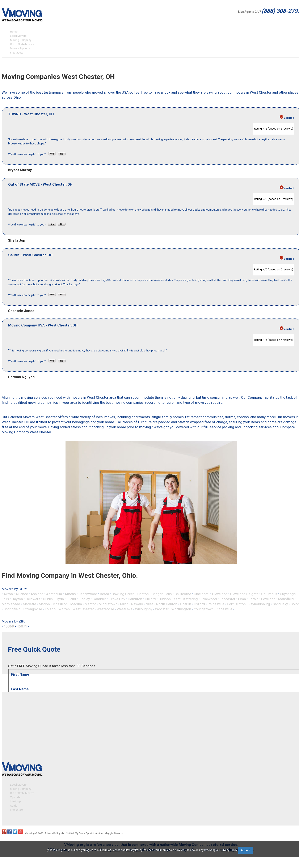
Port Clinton (236, 604)
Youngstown (204, 609)
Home (13, 31)
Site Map (15, 800)
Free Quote (16, 52)
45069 (9, 626)
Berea (104, 594)
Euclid (71, 599)
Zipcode (15, 796)
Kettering (190, 599)
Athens (70, 594)
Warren (64, 609)
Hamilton (135, 599)
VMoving (30, 832)
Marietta (29, 604)
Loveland (268, 599)
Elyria (59, 599)
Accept (245, 850)
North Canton (166, 604)
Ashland (37, 594)
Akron (8, 594)
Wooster (162, 609)
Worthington (181, 609)
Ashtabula (54, 594)
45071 (22, 626)
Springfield (12, 609)
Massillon (60, 604)
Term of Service (111, 850)
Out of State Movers (22, 44)
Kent (177, 599)
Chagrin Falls (161, 594)
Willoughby (143, 609)
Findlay (84, 599)
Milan (124, 604)
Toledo (50, 609)
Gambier (99, 599)
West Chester (83, 609)
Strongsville (32, 609)
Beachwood (88, 594)
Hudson (165, 599)
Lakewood (209, 599)
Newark (137, 604)
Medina (76, 604)
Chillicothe (182, 594)
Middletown (108, 604)
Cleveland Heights (244, 594)
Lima (242, 599)
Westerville (105, 609)
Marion (44, 604)
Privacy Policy (52, 832)
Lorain (253, 599)
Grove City (117, 599)
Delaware (33, 599)
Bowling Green (123, 594)
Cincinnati (201, 594)
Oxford (199, 604)
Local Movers (18, 35)
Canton (143, 594)
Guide (13, 805)
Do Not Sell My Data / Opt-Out (78, 832)
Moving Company (20, 40)
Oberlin (185, 604)
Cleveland (219, 594)
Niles (149, 604)
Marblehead (11, 604)
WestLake (124, 609)
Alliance (22, 594)
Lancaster (227, 599)
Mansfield (286, 599)
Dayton (17, 599)
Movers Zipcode (20, 48)
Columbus (269, 594)
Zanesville (224, 609)
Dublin (48, 599)
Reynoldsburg (259, 604)
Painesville (216, 604)
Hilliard (150, 599)
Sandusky (280, 604)
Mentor (90, 604)
